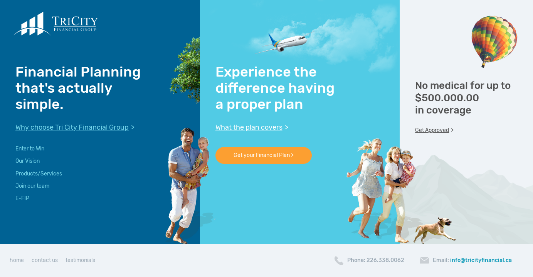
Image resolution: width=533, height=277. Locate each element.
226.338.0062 (385, 260)
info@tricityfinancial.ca (481, 260)
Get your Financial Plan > (264, 155)
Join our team (32, 186)
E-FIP (22, 198)
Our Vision (27, 161)
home (17, 260)
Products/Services (38, 173)
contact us (45, 260)
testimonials (80, 260)
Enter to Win (29, 148)
